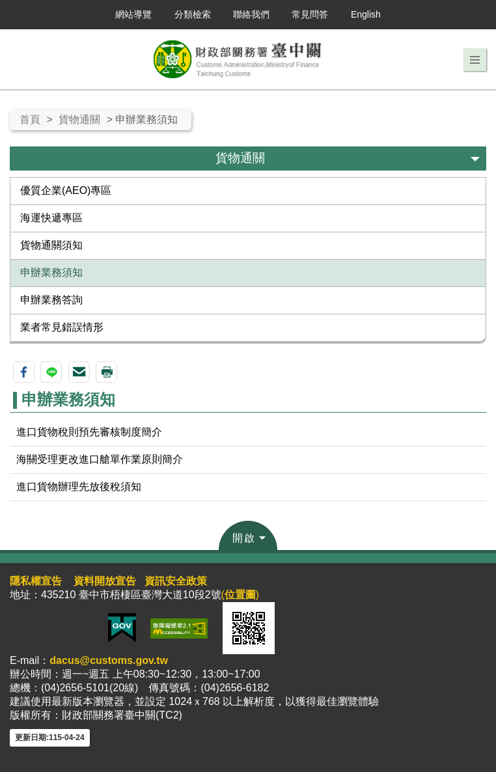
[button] (475, 60)
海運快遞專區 (51, 217)
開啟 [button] (244, 538)
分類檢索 (192, 14)
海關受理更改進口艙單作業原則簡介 (99, 459)
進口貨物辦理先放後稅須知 (78, 486)
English (366, 14)
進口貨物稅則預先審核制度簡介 (89, 431)
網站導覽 (133, 14)
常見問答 (310, 14)
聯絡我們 (251, 14)
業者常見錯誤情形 (61, 327)
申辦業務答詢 (51, 299)
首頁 (30, 119)
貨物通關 (79, 119)
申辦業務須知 (51, 272)
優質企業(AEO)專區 (65, 190)
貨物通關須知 (51, 245)
